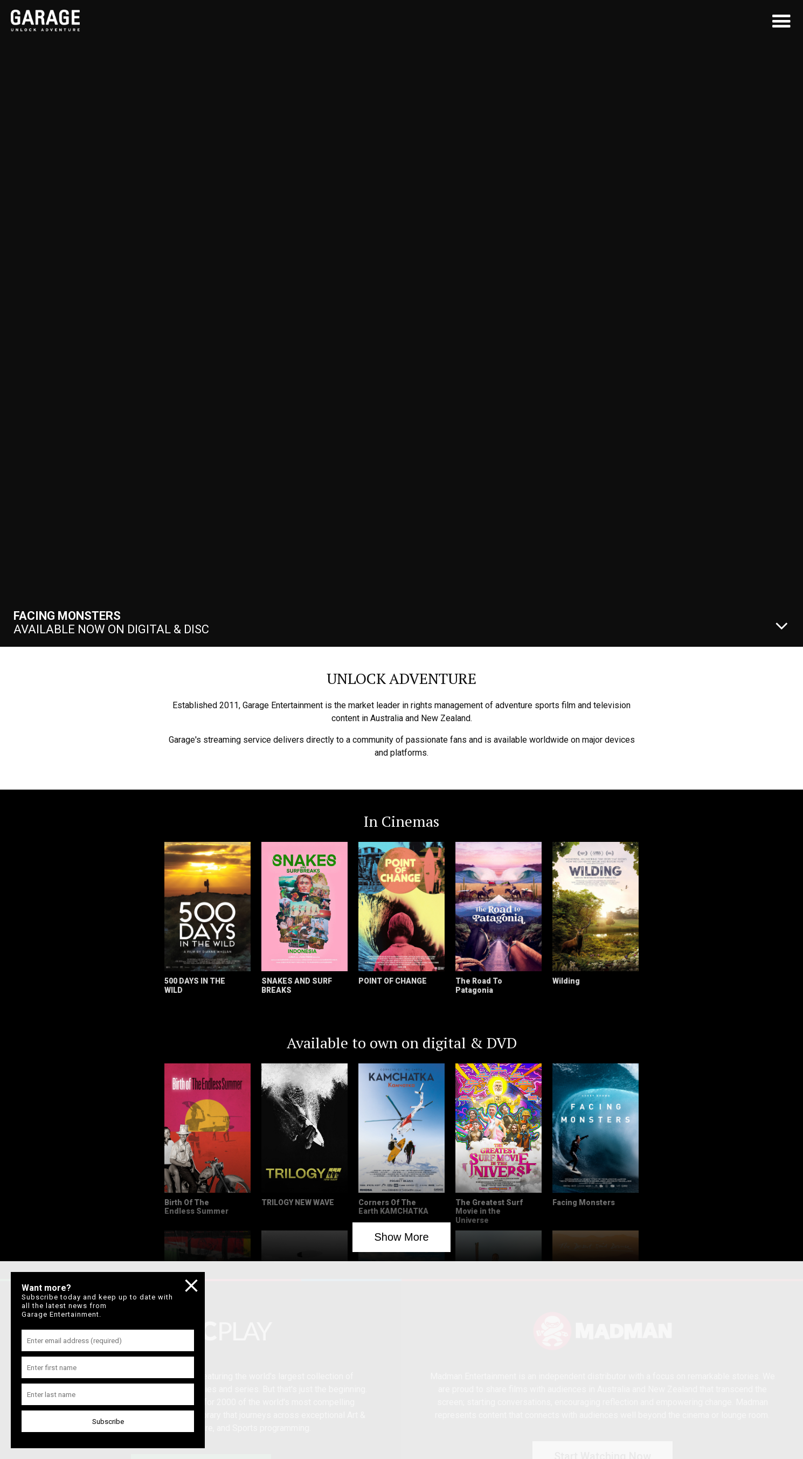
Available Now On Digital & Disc (111, 622)
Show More (401, 1237)
